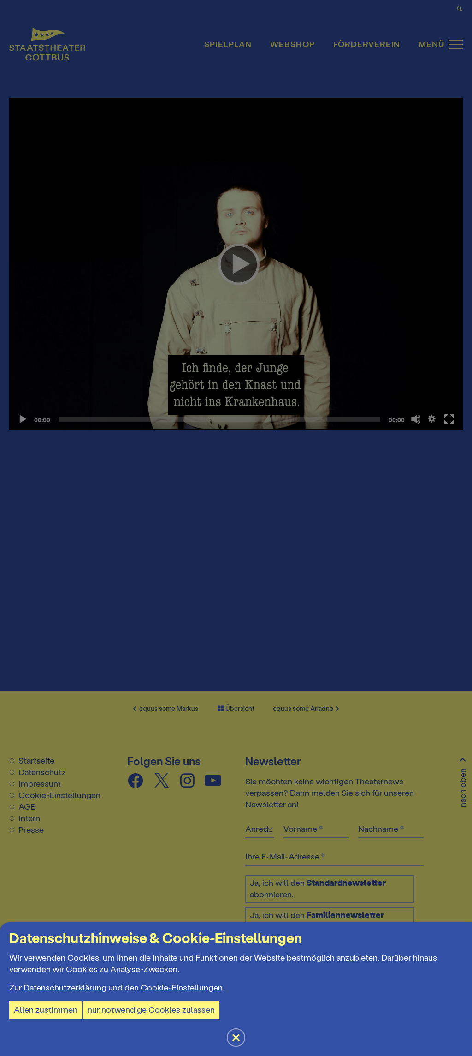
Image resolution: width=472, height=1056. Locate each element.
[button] (236, 528)
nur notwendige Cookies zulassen (151, 1010)
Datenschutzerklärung (65, 988)
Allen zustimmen (45, 1010)
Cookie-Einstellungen (182, 988)
